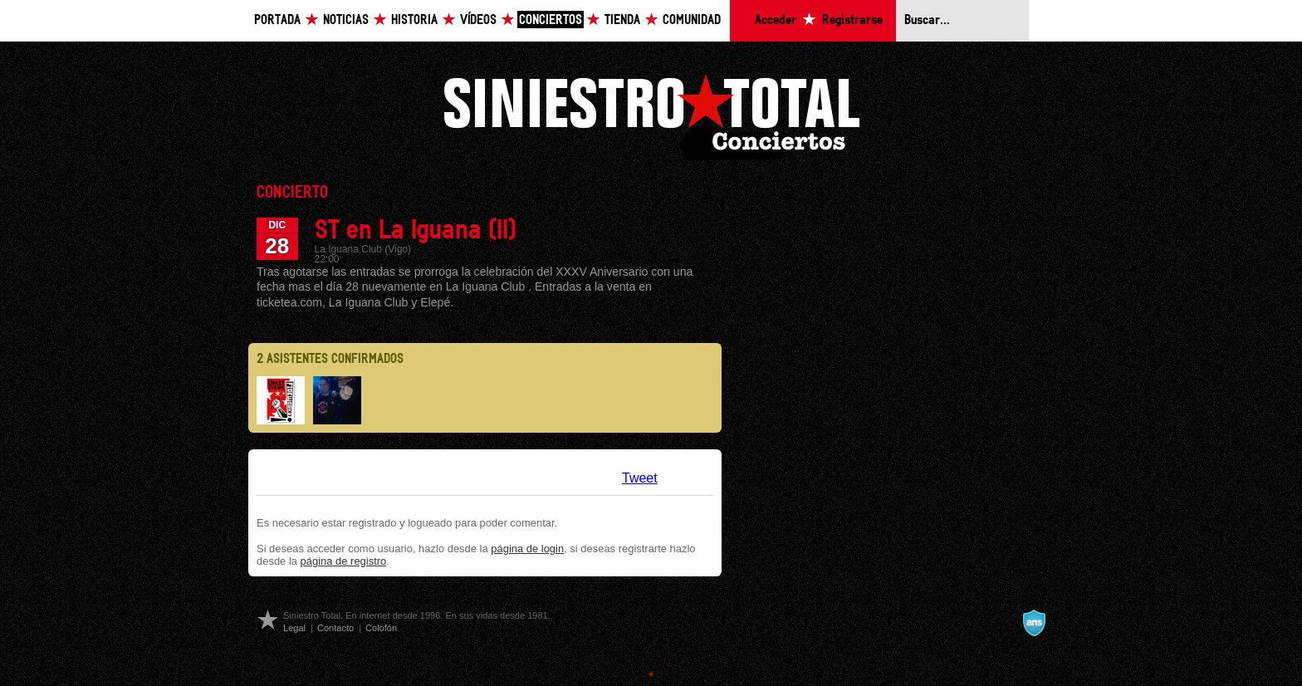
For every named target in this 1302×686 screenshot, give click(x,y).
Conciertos (550, 20)
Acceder (775, 20)
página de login (527, 548)
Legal (294, 628)
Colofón (381, 628)
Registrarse (852, 20)
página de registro (344, 561)
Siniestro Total (651, 115)
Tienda (622, 20)
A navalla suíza (1033, 623)
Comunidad (692, 20)
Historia (414, 20)
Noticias (346, 20)
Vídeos (478, 20)
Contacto (335, 628)
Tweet (640, 478)
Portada (277, 20)
